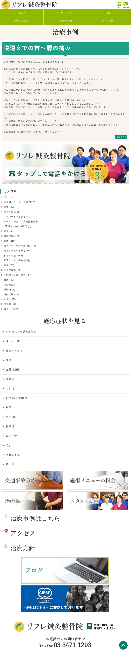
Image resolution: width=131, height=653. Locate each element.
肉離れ (10, 379)
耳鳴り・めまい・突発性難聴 (19, 221)
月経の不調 (10, 304)
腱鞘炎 (7, 289)
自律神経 (8, 236)
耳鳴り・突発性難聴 (16, 226)
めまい (7, 299)
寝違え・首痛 (14, 350)
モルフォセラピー (13, 250)
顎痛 (6, 231)
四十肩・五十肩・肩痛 (16, 202)
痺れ (6, 197)
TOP (123, 645)
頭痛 (6, 241)
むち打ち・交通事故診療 (17, 246)
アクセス (23, 533)
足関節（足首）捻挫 (15, 275)
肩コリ (7, 309)
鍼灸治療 (8, 294)
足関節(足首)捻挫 (17, 398)
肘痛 (6, 279)
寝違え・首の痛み (13, 260)
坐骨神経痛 (10, 270)
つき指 (10, 388)
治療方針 (22, 548)
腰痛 (6, 207)
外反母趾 (8, 284)
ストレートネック (13, 216)
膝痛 (6, 265)
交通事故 (8, 212)
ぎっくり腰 (10, 255)
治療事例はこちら (35, 518)
